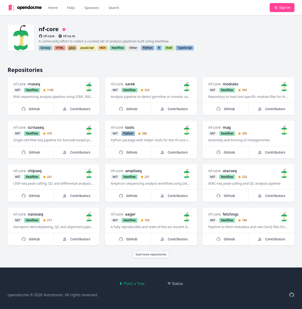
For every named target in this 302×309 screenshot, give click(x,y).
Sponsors (91, 7)
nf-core (19, 84)
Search (114, 7)
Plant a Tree (131, 283)
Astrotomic (53, 294)
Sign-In (282, 7)
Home (53, 7)
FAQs (71, 7)
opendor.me (18, 294)
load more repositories (151, 254)
